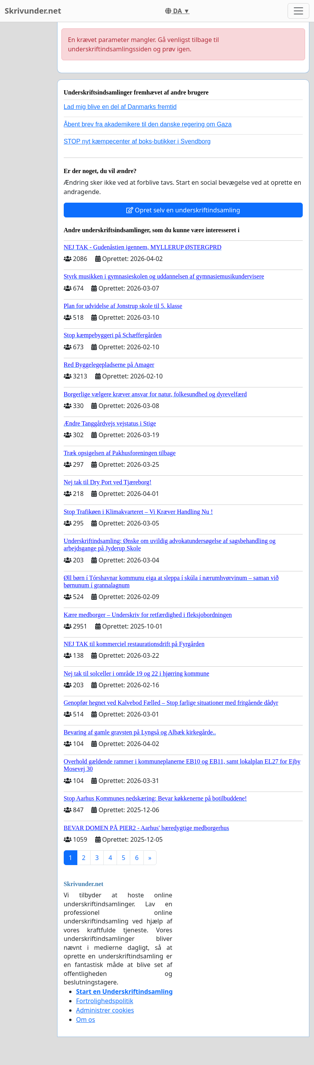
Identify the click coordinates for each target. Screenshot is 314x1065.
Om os (85, 1019)
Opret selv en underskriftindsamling (183, 210)
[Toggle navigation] (298, 11)
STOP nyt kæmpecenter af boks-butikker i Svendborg (137, 141)
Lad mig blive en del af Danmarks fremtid (120, 106)
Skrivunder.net (33, 10)
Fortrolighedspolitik (104, 1001)
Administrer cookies (105, 1010)
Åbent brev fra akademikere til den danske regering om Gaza (148, 124)
